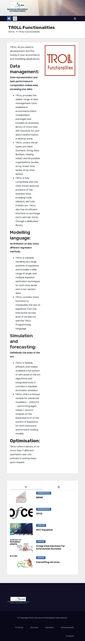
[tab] (26, 487)
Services (34, 627)
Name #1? (41, 541)
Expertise (49, 627)
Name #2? (41, 525)
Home (11, 31)
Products (19, 627)
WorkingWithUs (44, 493)
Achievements (67, 627)
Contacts (70, 636)
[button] (75, 18)
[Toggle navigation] (15, 18)
